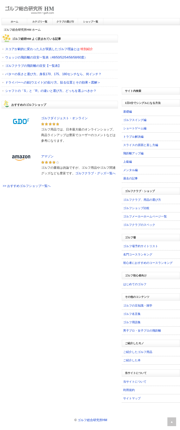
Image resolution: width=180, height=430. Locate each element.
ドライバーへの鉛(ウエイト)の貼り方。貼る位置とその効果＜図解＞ (52, 82)
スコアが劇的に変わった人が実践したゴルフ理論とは (42, 49)
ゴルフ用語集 (132, 322)
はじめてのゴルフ (134, 284)
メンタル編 (130, 170)
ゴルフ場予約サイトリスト (140, 246)
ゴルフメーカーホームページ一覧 (145, 216)
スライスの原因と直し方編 (140, 145)
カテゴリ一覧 (39, 21)
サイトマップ (132, 398)
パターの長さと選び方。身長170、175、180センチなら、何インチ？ (53, 74)
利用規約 (129, 390)
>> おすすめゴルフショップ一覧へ (27, 186)
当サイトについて (134, 381)
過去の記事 (130, 178)
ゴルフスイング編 (134, 120)
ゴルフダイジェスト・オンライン (64, 118)
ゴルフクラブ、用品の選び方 (142, 199)
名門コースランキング (137, 254)
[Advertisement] (60, 230)
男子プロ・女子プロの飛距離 (142, 330)
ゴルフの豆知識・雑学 (137, 305)
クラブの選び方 (65, 21)
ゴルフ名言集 (132, 313)
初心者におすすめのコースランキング (148, 262)
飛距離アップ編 (133, 153)
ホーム (14, 21)
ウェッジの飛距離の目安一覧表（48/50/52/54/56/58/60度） (46, 57)
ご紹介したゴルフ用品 (137, 352)
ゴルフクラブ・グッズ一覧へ (95, 173)
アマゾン (47, 156)
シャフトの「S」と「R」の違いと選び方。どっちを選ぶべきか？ (50, 90)
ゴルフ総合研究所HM (92, 420)
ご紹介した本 (132, 360)
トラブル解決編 (133, 136)
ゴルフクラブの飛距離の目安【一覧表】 (33, 65)
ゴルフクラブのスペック (139, 224)
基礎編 (127, 111)
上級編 (127, 161)
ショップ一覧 (90, 21)
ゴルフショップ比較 (136, 208)
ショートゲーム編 (134, 128)
